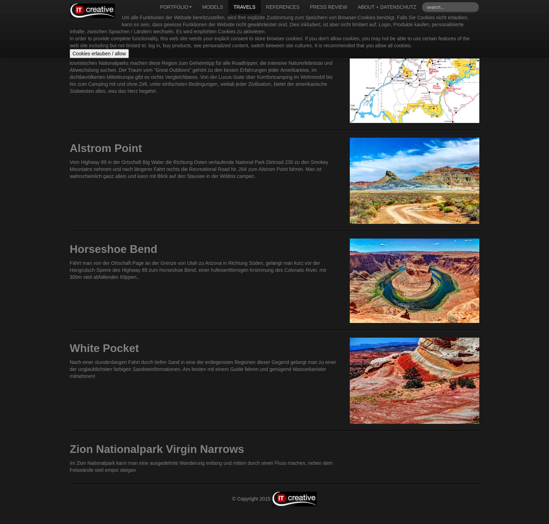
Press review (328, 7)
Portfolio (176, 7)
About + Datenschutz (387, 7)
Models (212, 7)
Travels (245, 7)
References (283, 7)
